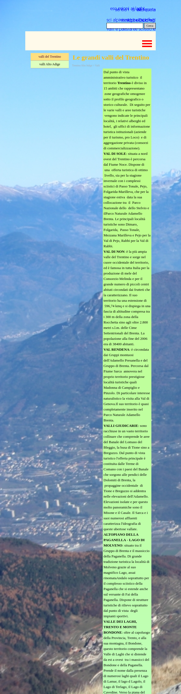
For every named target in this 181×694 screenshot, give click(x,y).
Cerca (149, 25)
